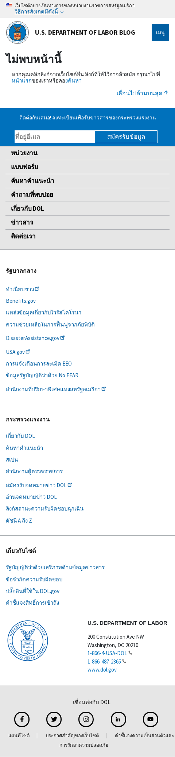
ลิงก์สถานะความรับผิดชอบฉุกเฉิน (44, 508)
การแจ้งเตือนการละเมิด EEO (39, 363)
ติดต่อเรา (23, 236)
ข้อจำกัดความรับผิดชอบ (34, 579)
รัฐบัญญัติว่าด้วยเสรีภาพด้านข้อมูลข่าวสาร (55, 567)
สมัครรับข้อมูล (126, 137)
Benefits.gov (21, 300)
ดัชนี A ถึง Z (19, 520)
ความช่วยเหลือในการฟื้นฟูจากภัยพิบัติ (50, 324)
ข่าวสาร (22, 222)
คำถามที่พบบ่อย (32, 195)
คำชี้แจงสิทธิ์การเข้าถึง (32, 602)
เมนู (160, 32)
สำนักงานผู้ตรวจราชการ (34, 471)
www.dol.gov (102, 669)
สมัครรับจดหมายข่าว (39, 485)
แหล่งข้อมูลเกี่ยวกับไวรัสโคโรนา (43, 312)
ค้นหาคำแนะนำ (32, 181)
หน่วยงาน (24, 153)
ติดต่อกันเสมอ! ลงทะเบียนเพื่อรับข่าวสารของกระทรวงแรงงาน (87, 117)
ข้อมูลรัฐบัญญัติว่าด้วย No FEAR (42, 375)
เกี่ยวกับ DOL (27, 208)
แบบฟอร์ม (24, 167)
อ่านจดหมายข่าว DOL (31, 496)
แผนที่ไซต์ (19, 735)
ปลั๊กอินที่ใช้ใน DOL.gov (32, 591)
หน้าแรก (22, 80)
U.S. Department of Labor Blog (70, 32)
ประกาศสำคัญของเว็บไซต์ (72, 735)
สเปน (12, 459)
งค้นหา (73, 80)
